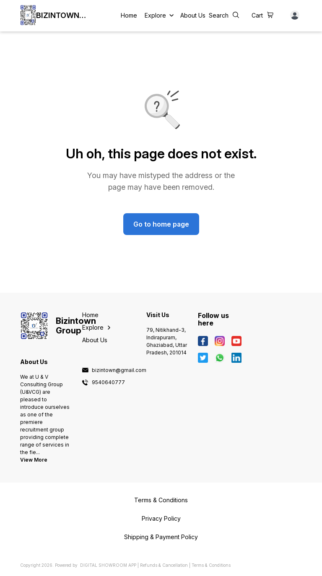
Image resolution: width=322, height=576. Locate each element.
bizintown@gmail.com (119, 370)
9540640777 (108, 382)
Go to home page (161, 224)
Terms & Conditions (211, 565)
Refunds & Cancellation (164, 565)
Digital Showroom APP (108, 565)
